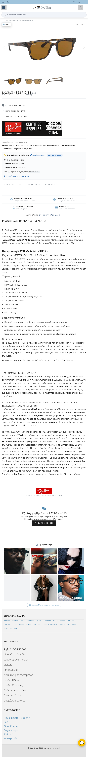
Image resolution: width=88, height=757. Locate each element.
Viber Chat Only (14, 654)
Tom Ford (7, 624)
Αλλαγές (9, 734)
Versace (37, 624)
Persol (22, 621)
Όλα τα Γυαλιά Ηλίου (67, 624)
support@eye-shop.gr (16, 659)
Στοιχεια (9, 184)
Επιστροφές (10, 738)
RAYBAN (21, 20)
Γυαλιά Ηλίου (11, 680)
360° (6, 24)
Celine (28, 624)
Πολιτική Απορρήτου (15, 690)
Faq (6, 721)
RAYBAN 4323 (29, 20)
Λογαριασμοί (11, 730)
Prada (62, 621)
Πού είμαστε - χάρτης (17, 717)
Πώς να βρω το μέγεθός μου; (16, 176)
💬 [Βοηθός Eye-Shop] (82, 742)
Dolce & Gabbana (50, 624)
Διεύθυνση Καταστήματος (18, 675)
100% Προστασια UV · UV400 (15, 116)
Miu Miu (71, 621)
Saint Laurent (19, 624)
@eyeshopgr (45, 544)
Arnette (48, 621)
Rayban (7, 621)
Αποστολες (34, 184)
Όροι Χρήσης (11, 726)
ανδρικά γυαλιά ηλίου (49, 215)
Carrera (30, 621)
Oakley (15, 621)
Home (7, 20)
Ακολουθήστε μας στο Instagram (44, 605)
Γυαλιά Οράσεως (10, 628)
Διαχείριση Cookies (14, 700)
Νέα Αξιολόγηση (44, 523)
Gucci (55, 621)
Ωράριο (8, 664)
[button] (84, 47)
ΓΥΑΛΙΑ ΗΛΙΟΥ (14, 20)
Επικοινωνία (11, 669)
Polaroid (39, 621)
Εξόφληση (50, 184)
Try (21, 184)
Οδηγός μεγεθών (38, 155)
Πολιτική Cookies (13, 695)
